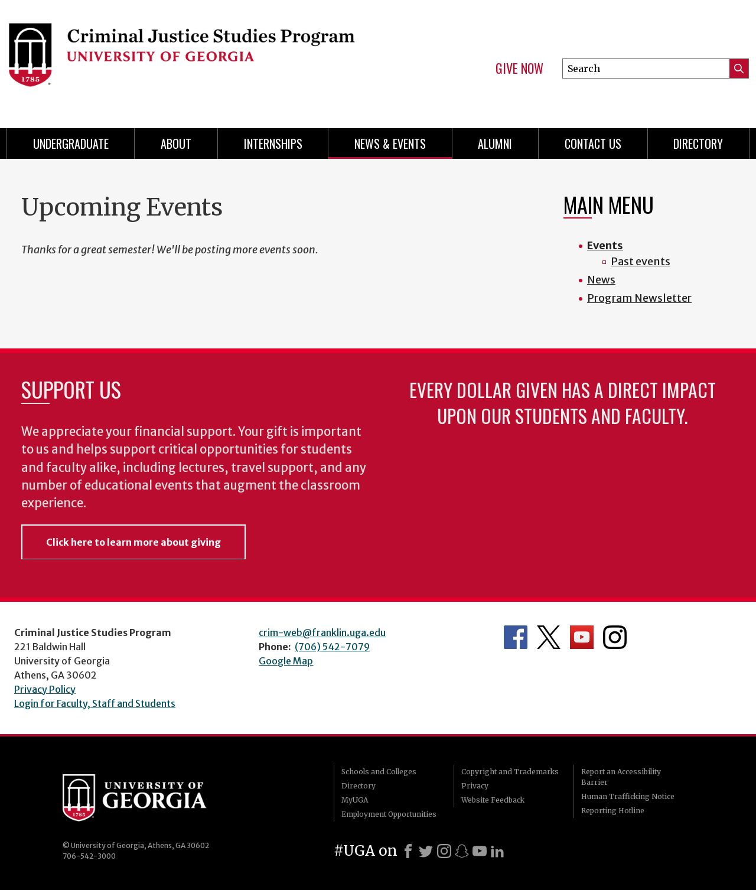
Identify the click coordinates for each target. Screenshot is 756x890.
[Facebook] (408, 851)
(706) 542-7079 (332, 647)
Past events (640, 261)
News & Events (390, 143)
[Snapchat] (462, 851)
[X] (426, 851)
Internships (273, 143)
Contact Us (593, 143)
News (601, 279)
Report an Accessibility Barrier (621, 777)
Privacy (474, 785)
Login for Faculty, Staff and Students (94, 703)
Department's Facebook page (515, 637)
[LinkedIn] (497, 851)
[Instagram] (444, 851)
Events (605, 245)
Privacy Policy (45, 689)
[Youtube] (479, 851)
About (176, 143)
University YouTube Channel (582, 637)
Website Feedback (492, 800)
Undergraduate (71, 143)
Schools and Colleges (378, 771)
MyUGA (354, 800)
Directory (698, 143)
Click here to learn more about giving (133, 542)
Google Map (286, 661)
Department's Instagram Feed (615, 637)
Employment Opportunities (388, 814)
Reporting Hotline (612, 810)
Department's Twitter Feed (549, 637)
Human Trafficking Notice (627, 796)
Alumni (495, 143)
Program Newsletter (639, 298)
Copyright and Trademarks (510, 771)
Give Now (519, 68)
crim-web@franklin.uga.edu (322, 632)
